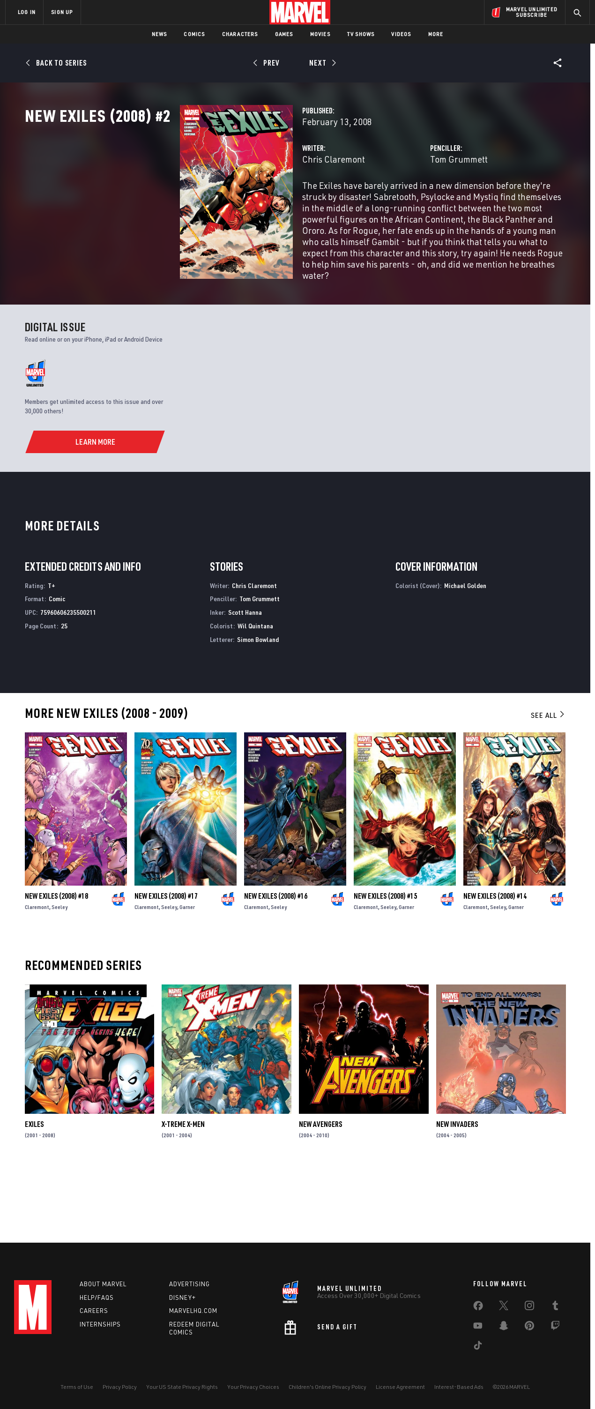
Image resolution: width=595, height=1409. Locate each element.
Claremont (37, 976)
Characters (240, 33)
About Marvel (103, 1284)
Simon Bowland (258, 708)
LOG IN (27, 11)
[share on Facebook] (478, 1307)
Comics (194, 33)
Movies (320, 33)
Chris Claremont (224, 200)
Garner (187, 976)
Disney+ (182, 1297)
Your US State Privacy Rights (182, 1386)
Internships (100, 1324)
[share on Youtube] (478, 1327)
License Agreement (400, 1386)
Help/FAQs (97, 1297)
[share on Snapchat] (503, 1327)
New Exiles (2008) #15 (385, 965)
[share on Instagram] (529, 1307)
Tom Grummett (404, 200)
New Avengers (320, 1193)
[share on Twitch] (555, 1327)
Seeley (59, 976)
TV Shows (361, 33)
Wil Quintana (255, 695)
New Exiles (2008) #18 (56, 965)
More (436, 33)
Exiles (34, 1193)
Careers (94, 1310)
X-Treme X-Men (183, 1193)
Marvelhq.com (193, 1310)
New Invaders (457, 1193)
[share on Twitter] (503, 1307)
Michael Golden (465, 654)
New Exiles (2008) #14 (495, 965)
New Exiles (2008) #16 (275, 965)
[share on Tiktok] (478, 1347)
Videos (401, 33)
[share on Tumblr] (555, 1307)
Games (284, 33)
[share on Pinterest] (529, 1327)
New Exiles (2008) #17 (166, 965)
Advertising (189, 1284)
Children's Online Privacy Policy (327, 1386)
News (159, 33)
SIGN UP (62, 11)
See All (548, 784)
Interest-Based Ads (458, 1386)
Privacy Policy (120, 1386)
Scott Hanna (245, 682)
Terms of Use (76, 1386)
